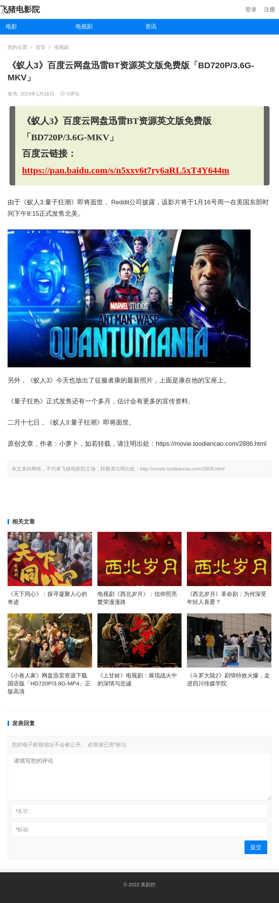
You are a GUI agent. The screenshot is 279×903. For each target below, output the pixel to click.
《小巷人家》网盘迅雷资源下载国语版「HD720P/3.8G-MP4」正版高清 (49, 683)
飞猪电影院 (20, 9)
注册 (269, 9)
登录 (251, 9)
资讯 (151, 26)
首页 (40, 47)
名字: (23, 811)
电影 (11, 26)
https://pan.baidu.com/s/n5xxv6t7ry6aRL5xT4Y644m (125, 170)
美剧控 (148, 884)
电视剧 (83, 26)
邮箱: (23, 829)
